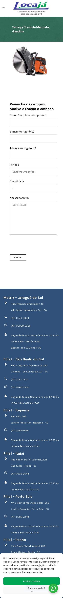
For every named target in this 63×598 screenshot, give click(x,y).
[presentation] (35, 244)
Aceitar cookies (31, 581)
